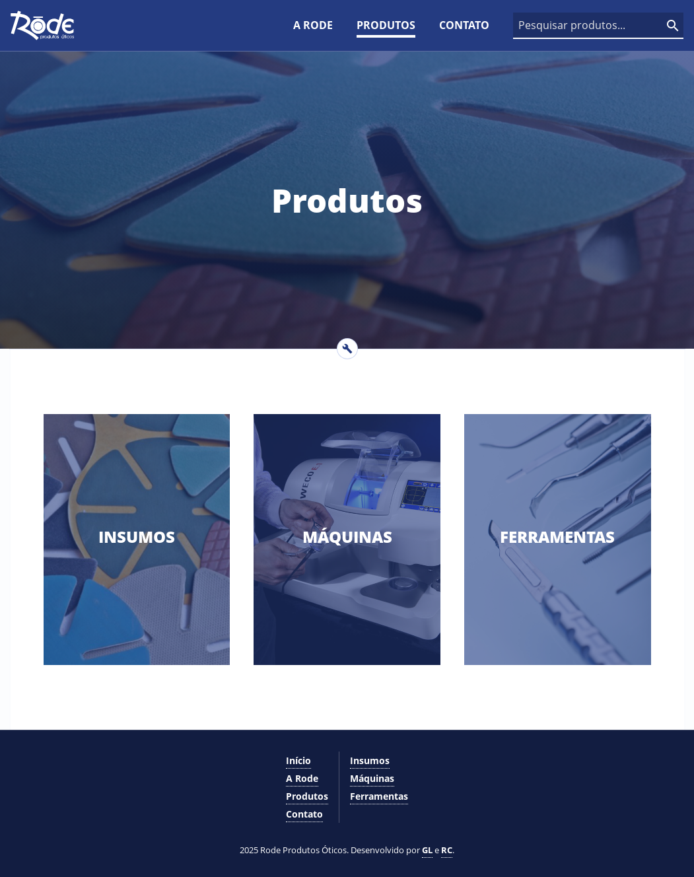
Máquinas (372, 778)
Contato (464, 25)
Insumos (370, 760)
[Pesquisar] (673, 26)
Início (298, 760)
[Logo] (42, 25)
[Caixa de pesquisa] (598, 26)
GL (427, 850)
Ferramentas (379, 796)
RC (446, 850)
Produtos (386, 25)
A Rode (313, 25)
